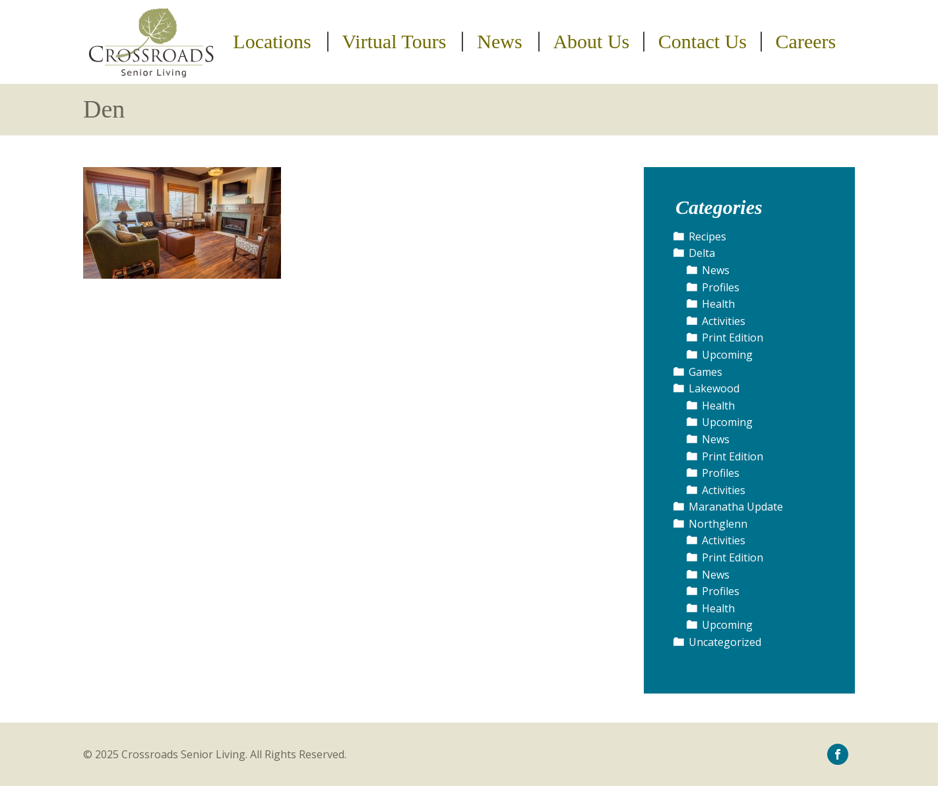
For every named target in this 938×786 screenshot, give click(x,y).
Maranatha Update (736, 506)
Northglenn (718, 524)
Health (718, 304)
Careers (806, 42)
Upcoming (727, 354)
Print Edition (732, 337)
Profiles (720, 287)
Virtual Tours (394, 42)
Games (705, 372)
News (499, 42)
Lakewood (714, 388)
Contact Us (702, 42)
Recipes (707, 236)
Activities (723, 321)
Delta (702, 253)
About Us (591, 42)
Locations (272, 42)
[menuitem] (274, 42)
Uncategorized (725, 642)
